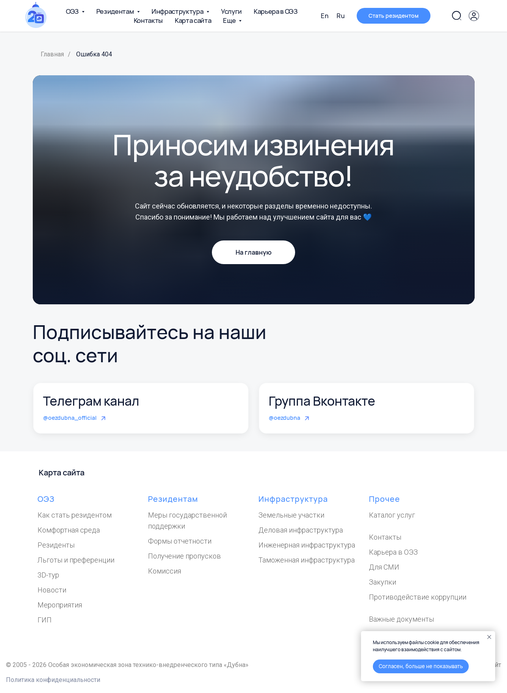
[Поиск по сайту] (456, 16)
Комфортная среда (68, 530)
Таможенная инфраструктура (306, 560)
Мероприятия (59, 605)
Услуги (231, 11)
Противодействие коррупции (417, 597)
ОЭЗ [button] (73, 11)
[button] (474, 16)
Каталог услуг (392, 515)
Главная (52, 54)
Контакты (148, 20)
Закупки (382, 582)
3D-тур (48, 575)
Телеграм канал (91, 401)
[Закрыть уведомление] (489, 637)
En (325, 15)
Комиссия (164, 571)
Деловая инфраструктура (300, 530)
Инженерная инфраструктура (306, 545)
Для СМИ (384, 567)
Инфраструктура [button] (178, 11)
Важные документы (401, 619)
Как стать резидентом (74, 515)
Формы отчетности (179, 541)
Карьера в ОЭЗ (275, 11)
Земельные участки (291, 515)
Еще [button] (230, 20)
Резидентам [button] (115, 11)
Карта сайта (193, 20)
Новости (51, 590)
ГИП (44, 620)
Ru (341, 15)
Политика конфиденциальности (53, 680)
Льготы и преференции (75, 560)
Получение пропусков (184, 556)
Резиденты (56, 545)
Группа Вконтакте (322, 401)
